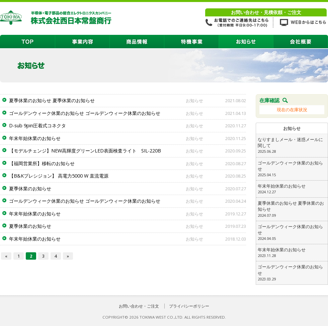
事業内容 (82, 41)
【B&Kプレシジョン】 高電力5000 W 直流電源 (58, 176)
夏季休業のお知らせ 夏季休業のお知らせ (52, 100)
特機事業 (191, 41)
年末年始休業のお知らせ (35, 138)
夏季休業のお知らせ (30, 188)
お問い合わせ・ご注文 (139, 306)
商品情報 (137, 41)
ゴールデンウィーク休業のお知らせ (292, 169)
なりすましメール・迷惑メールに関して (292, 145)
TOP (27, 41)
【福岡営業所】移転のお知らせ (42, 163)
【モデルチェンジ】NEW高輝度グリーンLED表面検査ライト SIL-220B (85, 150)
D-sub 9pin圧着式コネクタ (37, 125)
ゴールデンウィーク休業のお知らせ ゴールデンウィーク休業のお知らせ (84, 113)
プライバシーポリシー (189, 306)
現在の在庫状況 (292, 110)
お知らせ (246, 41)
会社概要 (300, 41)
